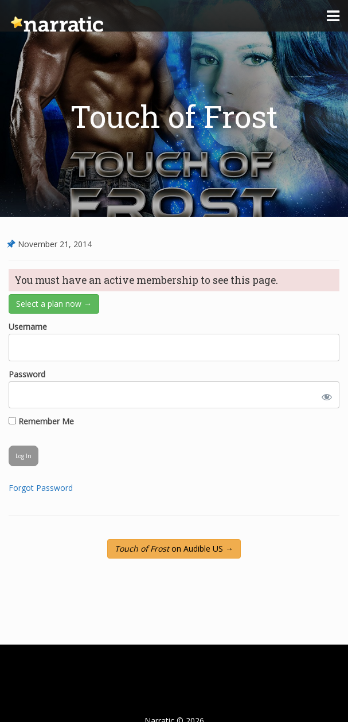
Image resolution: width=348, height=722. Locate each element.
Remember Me (41, 421)
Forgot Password (41, 487)
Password (27, 374)
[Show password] (324, 394)
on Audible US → (174, 548)
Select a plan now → (54, 303)
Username (28, 326)
